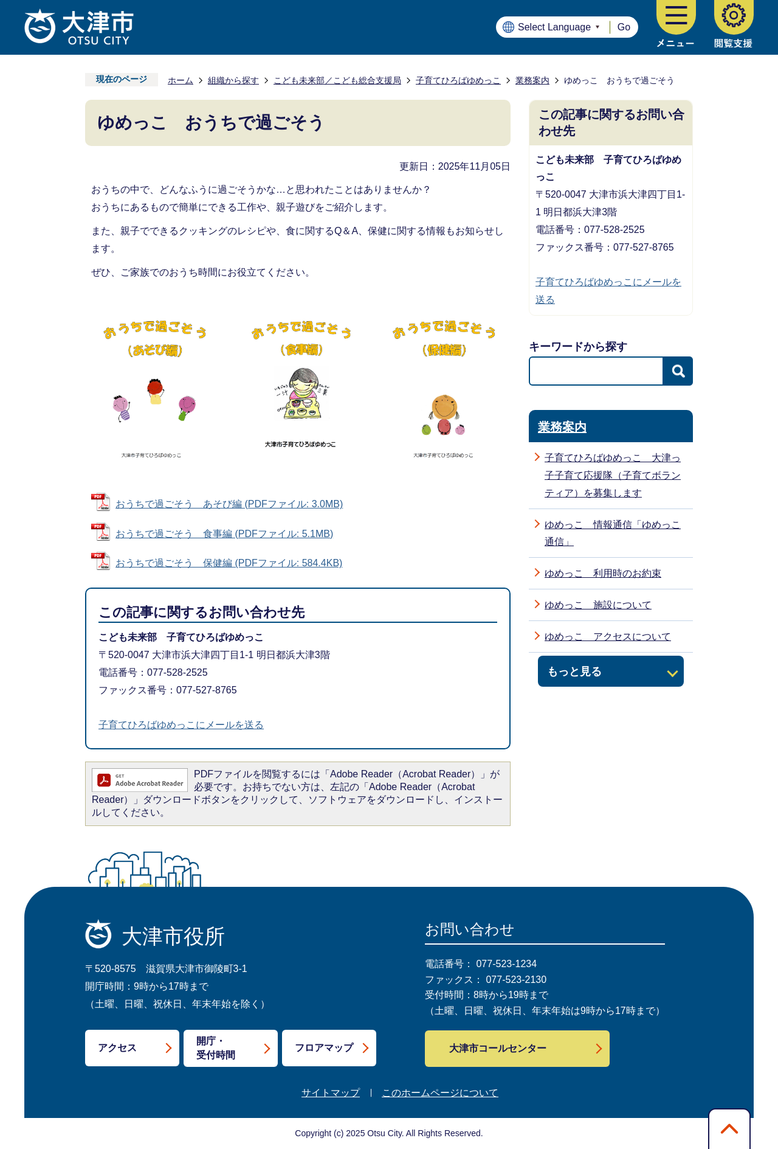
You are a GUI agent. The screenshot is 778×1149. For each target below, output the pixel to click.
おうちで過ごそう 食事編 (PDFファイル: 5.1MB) (224, 534)
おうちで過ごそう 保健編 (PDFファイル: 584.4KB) (228, 563)
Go (624, 27)
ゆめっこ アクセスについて (608, 636)
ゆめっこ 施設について (598, 605)
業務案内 (532, 80)
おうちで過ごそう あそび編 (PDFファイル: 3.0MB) (229, 504)
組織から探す (233, 80)
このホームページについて (440, 1093)
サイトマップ (330, 1093)
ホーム (180, 80)
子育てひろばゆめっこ (458, 80)
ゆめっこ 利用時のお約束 (603, 573)
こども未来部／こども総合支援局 (337, 80)
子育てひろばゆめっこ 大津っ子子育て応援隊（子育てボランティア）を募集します (613, 475)
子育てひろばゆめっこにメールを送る (181, 725)
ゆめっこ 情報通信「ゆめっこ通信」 (613, 533)
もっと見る (574, 671)
